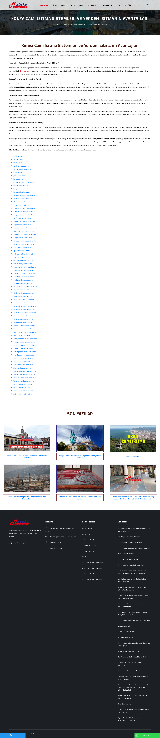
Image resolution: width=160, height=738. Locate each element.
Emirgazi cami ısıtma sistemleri (24, 332)
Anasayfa (55, 24)
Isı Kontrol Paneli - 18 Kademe (93, 562)
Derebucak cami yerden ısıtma (24, 374)
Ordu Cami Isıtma (133, 456)
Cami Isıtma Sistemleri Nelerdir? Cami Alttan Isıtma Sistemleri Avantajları (132, 572)
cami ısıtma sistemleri (21, 165)
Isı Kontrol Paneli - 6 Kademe (92, 579)
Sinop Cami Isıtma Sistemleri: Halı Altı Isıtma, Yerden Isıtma (132, 588)
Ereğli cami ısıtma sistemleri (23, 214)
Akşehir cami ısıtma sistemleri (24, 221)
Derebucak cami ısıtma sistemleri (25, 371)
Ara (13, 735)
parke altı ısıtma (19, 175)
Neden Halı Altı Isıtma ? (127, 554)
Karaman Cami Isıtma (126, 631)
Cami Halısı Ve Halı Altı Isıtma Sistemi (132, 565)
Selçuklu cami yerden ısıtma (23, 198)
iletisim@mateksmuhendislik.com (63, 537)
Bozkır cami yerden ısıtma (22, 283)
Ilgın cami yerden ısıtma (21, 250)
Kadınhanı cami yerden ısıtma (23, 276)
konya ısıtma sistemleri (21, 188)
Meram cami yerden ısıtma (22, 205)
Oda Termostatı (88, 557)
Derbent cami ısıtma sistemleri (24, 325)
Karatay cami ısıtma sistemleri (24, 208)
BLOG (118, 5)
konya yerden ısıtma (20, 185)
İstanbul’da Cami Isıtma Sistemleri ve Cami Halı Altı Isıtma (134, 529)
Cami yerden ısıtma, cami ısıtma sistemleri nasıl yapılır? (134, 644)
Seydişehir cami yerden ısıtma (23, 231)
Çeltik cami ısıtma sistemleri (23, 384)
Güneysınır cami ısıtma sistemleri (25, 338)
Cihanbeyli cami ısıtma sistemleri (25, 240)
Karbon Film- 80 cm (89, 545)
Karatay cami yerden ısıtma (23, 211)
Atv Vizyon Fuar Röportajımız (129, 537)
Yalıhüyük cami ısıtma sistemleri (24, 377)
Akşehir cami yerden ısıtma (22, 224)
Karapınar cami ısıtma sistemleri (24, 266)
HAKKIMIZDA (107, 5)
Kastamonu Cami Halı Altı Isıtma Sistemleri (130, 664)
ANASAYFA (43, 5)
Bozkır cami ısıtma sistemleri (23, 279)
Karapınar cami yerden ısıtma (23, 270)
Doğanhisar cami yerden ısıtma (24, 289)
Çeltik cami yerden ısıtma (22, 387)
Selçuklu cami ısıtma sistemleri (24, 195)
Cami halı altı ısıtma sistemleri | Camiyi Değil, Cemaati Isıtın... (133, 613)
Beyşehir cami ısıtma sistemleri (24, 234)
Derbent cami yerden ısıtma (23, 328)
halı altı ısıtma (18, 162)
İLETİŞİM (127, 5)
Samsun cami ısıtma (125, 637)
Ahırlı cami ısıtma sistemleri (23, 364)
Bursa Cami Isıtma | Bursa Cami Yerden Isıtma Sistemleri (26, 497)
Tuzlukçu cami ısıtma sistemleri (24, 351)
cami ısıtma (17, 156)
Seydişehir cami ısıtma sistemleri (25, 227)
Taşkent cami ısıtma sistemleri (24, 345)
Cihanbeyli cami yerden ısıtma (23, 244)
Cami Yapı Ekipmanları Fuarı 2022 (130, 542)
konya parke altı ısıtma (21, 192)
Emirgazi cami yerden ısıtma (23, 335)
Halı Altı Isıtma (87, 534)
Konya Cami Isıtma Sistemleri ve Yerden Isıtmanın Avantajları (133, 597)
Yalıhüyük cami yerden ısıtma (23, 380)
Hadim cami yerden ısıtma (22, 296)
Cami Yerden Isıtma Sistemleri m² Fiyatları (134, 620)
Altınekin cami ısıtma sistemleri (24, 312)
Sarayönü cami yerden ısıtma (23, 309)
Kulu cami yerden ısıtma (21, 257)
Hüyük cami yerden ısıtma (22, 322)
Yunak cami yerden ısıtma (22, 302)
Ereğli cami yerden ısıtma (22, 218)
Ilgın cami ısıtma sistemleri (22, 247)
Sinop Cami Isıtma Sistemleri (128, 651)
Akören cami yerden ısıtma (22, 361)
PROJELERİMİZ (77, 5)
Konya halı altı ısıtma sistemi (129, 671)
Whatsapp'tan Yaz (145, 735)
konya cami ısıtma (19, 179)
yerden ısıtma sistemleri (22, 169)
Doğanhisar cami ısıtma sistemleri (25, 286)
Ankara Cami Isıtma (125, 626)
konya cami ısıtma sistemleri (23, 182)
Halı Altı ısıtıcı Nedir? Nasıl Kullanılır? (132, 657)
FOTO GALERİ (92, 5)
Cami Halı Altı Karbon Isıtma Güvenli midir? (134, 548)
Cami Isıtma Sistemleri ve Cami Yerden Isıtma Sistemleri (132, 605)
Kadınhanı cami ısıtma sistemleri (24, 273)
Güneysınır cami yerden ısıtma (24, 341)
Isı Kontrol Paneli (88, 540)
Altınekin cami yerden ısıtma (23, 315)
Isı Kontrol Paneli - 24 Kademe (93, 568)
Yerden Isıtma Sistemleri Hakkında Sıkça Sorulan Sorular (80, 497)
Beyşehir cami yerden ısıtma (23, 237)
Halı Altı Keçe (87, 528)
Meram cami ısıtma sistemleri (24, 201)
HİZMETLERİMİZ (60, 5)
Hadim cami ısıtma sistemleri (23, 293)
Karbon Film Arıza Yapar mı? (128, 559)
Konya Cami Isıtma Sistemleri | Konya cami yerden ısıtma (80, 456)
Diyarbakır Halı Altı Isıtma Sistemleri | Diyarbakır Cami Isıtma (26, 456)
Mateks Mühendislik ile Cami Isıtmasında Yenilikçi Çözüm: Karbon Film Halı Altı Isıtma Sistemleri (133, 497)
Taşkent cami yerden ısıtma (23, 348)
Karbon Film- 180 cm (89, 551)
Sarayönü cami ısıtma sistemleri (24, 306)
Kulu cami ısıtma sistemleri (23, 253)
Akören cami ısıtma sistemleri (24, 358)
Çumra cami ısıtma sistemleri (23, 260)
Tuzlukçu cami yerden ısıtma (23, 354)
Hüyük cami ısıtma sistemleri (23, 319)
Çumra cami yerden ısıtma (22, 263)
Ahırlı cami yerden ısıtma (22, 367)
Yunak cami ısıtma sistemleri (23, 299)
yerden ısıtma (18, 159)
